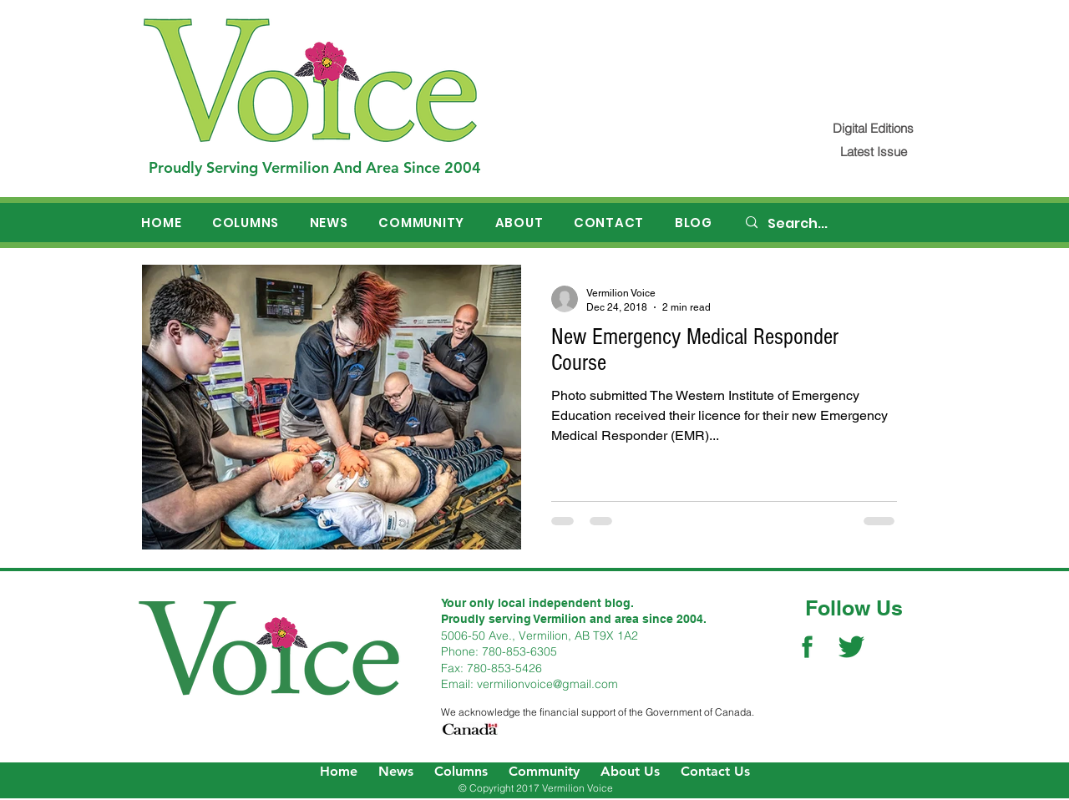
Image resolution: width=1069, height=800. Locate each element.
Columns (461, 771)
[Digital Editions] (873, 128)
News (395, 771)
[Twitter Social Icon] (851, 646)
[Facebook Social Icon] (807, 646)
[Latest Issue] (873, 151)
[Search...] (836, 224)
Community (544, 771)
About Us (630, 771)
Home (338, 771)
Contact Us (715, 771)
